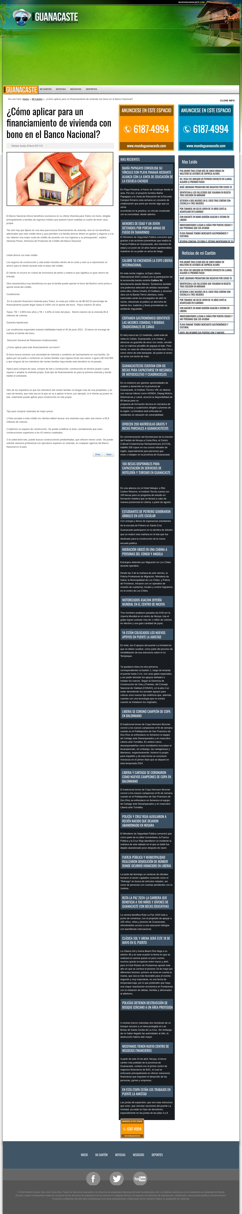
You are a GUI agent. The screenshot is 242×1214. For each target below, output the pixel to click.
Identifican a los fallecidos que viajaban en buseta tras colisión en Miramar (205, 194)
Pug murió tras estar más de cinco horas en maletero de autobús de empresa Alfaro (202, 172)
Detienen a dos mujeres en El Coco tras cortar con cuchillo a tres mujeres (205, 202)
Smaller (228, 4)
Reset (219, 4)
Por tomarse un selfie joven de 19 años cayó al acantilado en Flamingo (203, 210)
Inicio (20, 90)
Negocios (75, 89)
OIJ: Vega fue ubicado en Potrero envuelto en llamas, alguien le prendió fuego (206, 180)
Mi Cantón (45, 89)
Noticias (61, 89)
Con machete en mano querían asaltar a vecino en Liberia (204, 218)
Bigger (209, 4)
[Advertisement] (121, 57)
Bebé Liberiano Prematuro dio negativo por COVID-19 (206, 187)
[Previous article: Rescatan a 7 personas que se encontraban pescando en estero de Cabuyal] (98, 454)
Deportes (91, 89)
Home (26, 99)
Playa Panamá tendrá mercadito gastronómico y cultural (204, 234)
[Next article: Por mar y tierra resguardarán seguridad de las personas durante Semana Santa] (109, 454)
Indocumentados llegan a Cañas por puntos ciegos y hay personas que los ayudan (206, 226)
